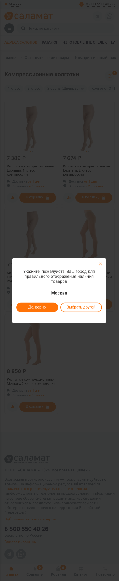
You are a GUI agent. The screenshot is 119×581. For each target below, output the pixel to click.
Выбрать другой (80, 307)
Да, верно (37, 307)
